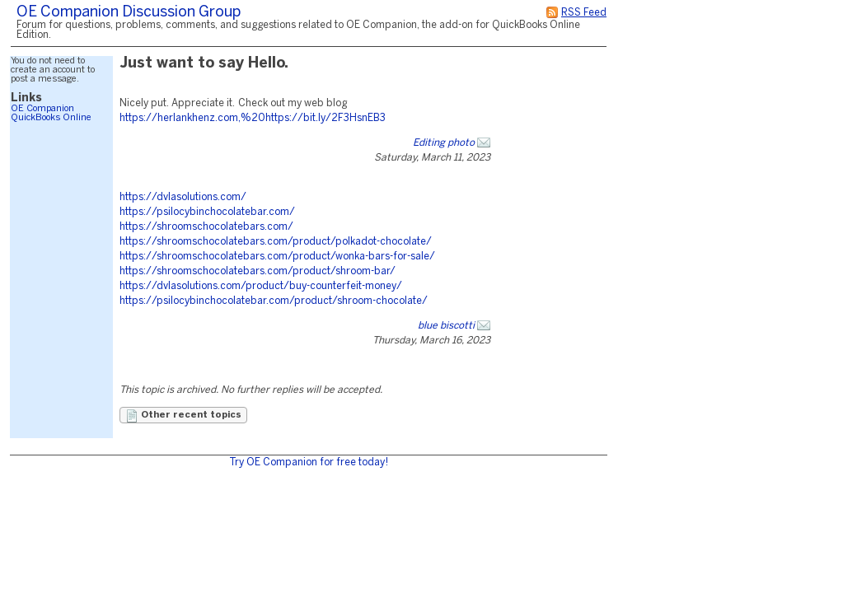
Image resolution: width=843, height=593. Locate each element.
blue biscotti (446, 325)
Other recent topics (183, 416)
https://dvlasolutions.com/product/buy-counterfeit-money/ (260, 286)
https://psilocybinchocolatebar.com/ (207, 212)
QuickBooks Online (51, 118)
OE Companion (42, 109)
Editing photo (444, 142)
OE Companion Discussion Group (128, 13)
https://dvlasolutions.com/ (182, 197)
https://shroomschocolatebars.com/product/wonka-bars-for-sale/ (277, 256)
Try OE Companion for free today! (308, 462)
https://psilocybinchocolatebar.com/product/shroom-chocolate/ (273, 301)
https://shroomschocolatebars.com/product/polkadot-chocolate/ (275, 241)
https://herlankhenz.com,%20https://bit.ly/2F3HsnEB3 (252, 118)
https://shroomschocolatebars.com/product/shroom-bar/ (257, 271)
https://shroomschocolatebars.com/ (206, 226)
